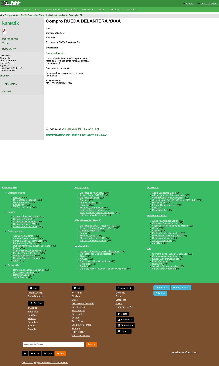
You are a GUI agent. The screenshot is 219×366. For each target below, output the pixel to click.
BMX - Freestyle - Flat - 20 (34, 15)
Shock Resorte (20, 277)
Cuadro (11, 212)
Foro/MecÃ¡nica (35, 296)
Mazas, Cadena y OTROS (92, 238)
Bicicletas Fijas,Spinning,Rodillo (95, 254)
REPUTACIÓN (9, 49)
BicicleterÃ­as (71, 9)
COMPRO (120, 293)
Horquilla (84, 205)
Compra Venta (12, 15)
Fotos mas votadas (81, 335)
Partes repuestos (16, 231)
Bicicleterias (125, 319)
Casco (155, 228)
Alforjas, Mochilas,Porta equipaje (168, 195)
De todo (75, 318)
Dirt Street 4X (78, 307)
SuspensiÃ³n (14, 265)
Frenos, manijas (88, 203)
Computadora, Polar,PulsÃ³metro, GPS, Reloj (174, 200)
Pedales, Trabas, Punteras (26, 253)
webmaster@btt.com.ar (184, 352)
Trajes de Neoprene (162, 240)
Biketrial (17, 197)
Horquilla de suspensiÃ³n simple (29, 270)
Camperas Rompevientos (164, 223)
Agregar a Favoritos (55, 53)
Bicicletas (87, 9)
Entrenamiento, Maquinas (164, 256)
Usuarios (131, 9)
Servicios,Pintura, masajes (165, 266)
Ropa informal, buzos (162, 238)
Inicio (35, 353)
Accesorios (153, 187)
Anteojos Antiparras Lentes (165, 221)
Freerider (32, 329)
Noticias (32, 318)
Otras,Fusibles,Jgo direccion (27, 251)
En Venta (4, 76)
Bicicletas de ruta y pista (92, 193)
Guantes (156, 231)
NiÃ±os (83, 259)
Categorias (121, 300)
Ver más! (6, 91)
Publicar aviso (181, 287)
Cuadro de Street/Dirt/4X (25, 226)
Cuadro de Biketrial (22, 219)
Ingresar (190, 3)
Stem (15, 260)
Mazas (16, 248)
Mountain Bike (9, 187)
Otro (149, 248)
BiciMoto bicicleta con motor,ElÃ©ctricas (99, 251)
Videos (101, 9)
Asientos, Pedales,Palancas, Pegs (96, 228)
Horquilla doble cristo (23, 272)
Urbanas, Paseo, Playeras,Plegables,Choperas (103, 269)
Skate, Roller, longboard (164, 269)
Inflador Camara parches (164, 205)
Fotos (37, 9)
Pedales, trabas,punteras (92, 210)
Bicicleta (36, 303)
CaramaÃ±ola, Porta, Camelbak (167, 198)
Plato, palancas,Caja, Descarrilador (97, 212)
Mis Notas (11, 84)
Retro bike (85, 264)
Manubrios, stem (88, 235)
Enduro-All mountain (82, 325)
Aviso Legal (27, 362)
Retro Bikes (77, 321)
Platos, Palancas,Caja (24, 256)
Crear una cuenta (209, 3)
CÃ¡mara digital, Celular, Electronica (169, 254)
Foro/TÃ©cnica (35, 293)
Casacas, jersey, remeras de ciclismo (170, 226)
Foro (26, 9)
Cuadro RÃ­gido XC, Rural (25, 217)
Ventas (5, 43)
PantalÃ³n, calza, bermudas (165, 233)
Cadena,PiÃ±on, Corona (25, 238)
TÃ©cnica (32, 308)
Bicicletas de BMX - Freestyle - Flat (66, 15)
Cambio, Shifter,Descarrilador (27, 241)
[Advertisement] (194, 43)
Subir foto (162, 287)
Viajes (75, 300)
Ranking (76, 328)
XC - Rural (77, 293)
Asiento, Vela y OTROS (91, 195)
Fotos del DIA (78, 332)
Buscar (119, 303)
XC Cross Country (22, 207)
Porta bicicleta (159, 210)
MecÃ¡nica (33, 311)
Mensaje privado (10, 39)
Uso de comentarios (58, 362)
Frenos (83, 233)
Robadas (32, 315)
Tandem (84, 266)
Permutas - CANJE (125, 307)
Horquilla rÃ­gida (21, 275)
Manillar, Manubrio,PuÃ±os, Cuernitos (31, 246)
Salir (60, 353)
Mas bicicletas (81, 246)
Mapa (48, 353)
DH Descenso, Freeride (24, 200)
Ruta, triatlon (78, 314)
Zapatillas (157, 243)
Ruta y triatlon (81, 187)
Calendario (33, 322)
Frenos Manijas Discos (24, 243)
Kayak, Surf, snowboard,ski (165, 259)
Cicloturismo (115, 9)
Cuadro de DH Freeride (24, 221)
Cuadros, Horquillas (89, 231)
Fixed (82, 256)
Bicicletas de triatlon (89, 198)
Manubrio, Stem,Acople (91, 207)
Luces (155, 207)
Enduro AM (18, 205)
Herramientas (158, 203)
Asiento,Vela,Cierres (23, 236)
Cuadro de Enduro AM (24, 224)
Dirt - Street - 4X (21, 202)
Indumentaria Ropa (157, 215)
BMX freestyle (78, 310)
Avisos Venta (52, 9)
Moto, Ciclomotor (160, 261)
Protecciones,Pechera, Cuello (166, 235)
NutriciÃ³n (157, 264)
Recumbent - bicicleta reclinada (95, 261)
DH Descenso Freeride (83, 303)
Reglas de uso (41, 362)
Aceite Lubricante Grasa (164, 193)
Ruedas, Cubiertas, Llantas (26, 258)
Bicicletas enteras (16, 193)
